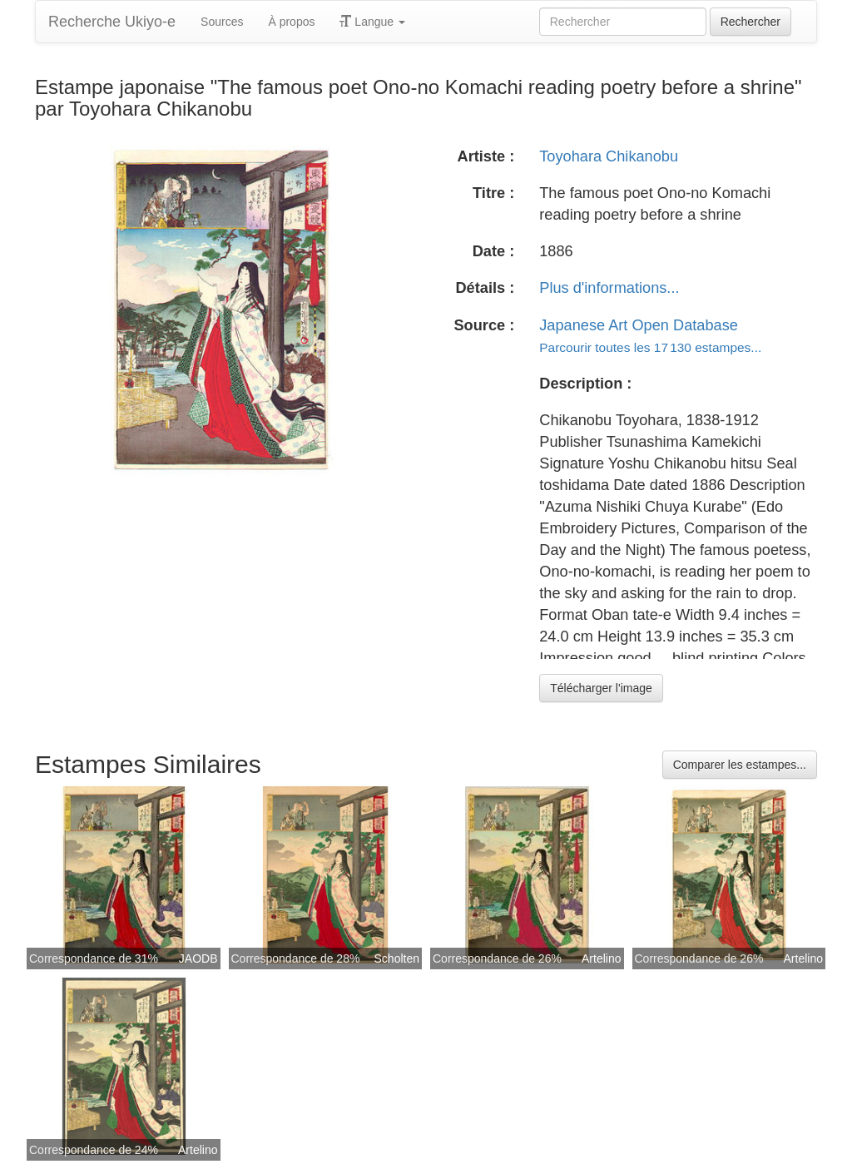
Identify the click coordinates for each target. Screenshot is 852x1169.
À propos (291, 21)
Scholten (396, 958)
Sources (222, 21)
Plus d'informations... (609, 288)
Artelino (601, 958)
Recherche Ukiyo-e (112, 21)
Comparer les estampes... (739, 764)
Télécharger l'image (601, 688)
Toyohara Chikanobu (608, 156)
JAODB (198, 958)
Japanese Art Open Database (638, 325)
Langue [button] (372, 21)
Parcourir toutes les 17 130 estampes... (650, 347)
